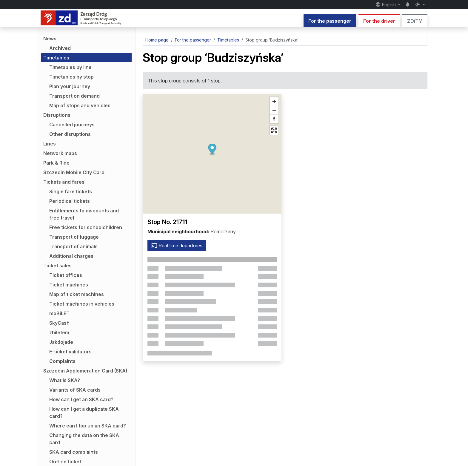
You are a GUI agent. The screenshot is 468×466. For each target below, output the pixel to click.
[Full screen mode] (274, 130)
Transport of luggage (74, 237)
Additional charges (71, 256)
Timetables (56, 58)
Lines (49, 144)
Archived (60, 48)
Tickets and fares (63, 182)
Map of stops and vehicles (79, 105)
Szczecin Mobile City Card (73, 172)
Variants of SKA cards (75, 390)
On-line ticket (65, 462)
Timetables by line (70, 67)
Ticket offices (65, 275)
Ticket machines (68, 285)
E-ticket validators (70, 352)
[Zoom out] (274, 110)
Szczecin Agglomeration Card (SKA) (85, 371)
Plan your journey (69, 86)
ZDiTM (415, 21)
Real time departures (176, 246)
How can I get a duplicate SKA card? (84, 412)
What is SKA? (64, 380)
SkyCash (59, 323)
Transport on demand (74, 96)
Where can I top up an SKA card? (87, 426)
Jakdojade (61, 342)
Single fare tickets (70, 191)
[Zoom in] (274, 101)
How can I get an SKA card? (81, 399)
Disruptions (56, 115)
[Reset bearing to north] (274, 118)
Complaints (62, 361)
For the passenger (329, 21)
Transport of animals (73, 246)
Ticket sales (57, 266)
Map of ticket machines (76, 294)
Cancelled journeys (72, 125)
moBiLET (59, 313)
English (386, 4)
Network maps (60, 153)
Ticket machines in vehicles (81, 304)
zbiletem (59, 332)
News (49, 39)
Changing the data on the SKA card (84, 438)
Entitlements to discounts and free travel (84, 214)
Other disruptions (70, 134)
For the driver (379, 21)
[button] (212, 150)
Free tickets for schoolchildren (85, 227)
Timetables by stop (71, 77)
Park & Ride (56, 163)
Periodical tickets (69, 201)
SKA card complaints (73, 452)
